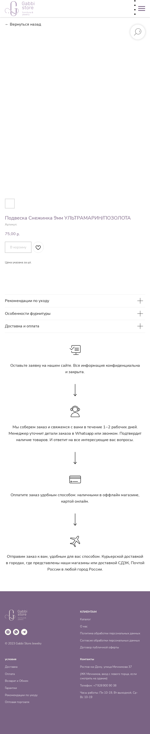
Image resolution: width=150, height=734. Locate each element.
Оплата (10, 674)
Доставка (11, 667)
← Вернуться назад (23, 24)
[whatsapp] (16, 632)
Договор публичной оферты (99, 647)
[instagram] (8, 632)
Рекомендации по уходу (21, 695)
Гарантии (11, 688)
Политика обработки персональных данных (110, 633)
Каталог (85, 619)
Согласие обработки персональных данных (110, 640)
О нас (84, 626)
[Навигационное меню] (141, 8)
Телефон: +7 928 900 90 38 (98, 685)
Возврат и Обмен (16, 681)
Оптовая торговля (17, 702)
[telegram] (24, 632)
